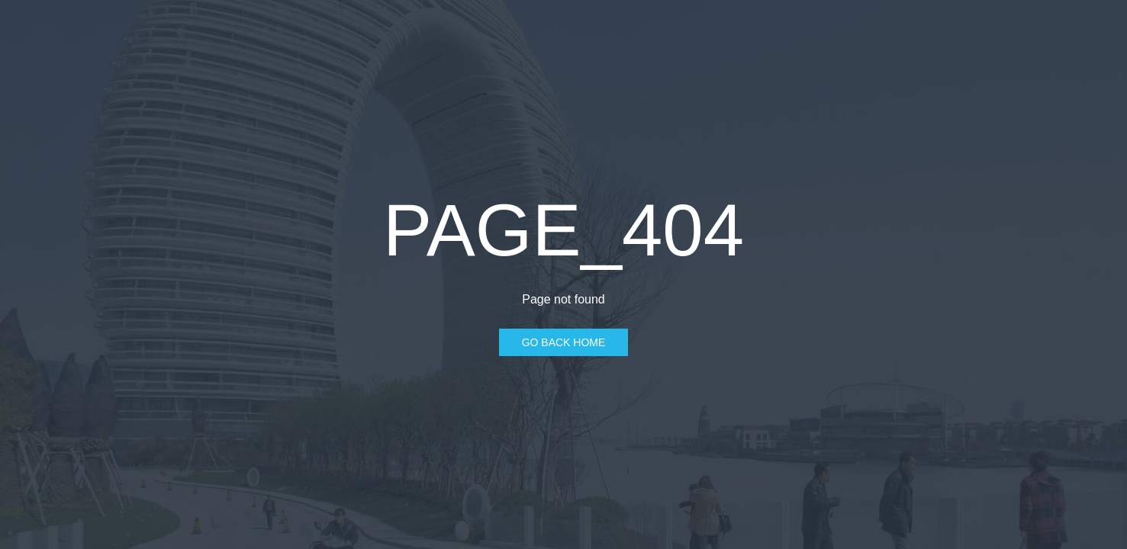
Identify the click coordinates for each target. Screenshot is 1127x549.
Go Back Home (564, 342)
